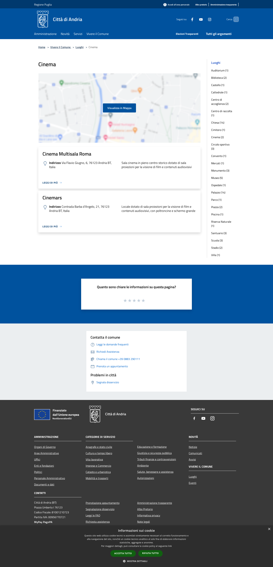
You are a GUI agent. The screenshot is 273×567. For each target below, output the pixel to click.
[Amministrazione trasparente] (223, 4)
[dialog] (136, 546)
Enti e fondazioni (44, 466)
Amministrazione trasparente (154, 503)
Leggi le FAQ (93, 515)
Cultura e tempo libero (99, 453)
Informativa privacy (148, 515)
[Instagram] (203, 19)
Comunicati (195, 453)
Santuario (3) (219, 233)
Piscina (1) (217, 214)
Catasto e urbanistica (98, 472)
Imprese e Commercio (98, 466)
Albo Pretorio (145, 509)
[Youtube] (195, 19)
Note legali (143, 522)
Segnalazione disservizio (100, 509)
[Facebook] (186, 19)
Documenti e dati (44, 484)
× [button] (269, 529)
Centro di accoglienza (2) (219, 102)
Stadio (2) (216, 248)
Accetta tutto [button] (123, 553)
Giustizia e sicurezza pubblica (154, 453)
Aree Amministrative (46, 453)
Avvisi (192, 459)
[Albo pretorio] (201, 4)
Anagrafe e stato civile (99, 447)
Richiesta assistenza (98, 522)
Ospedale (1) (218, 185)
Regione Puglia (43, 4)
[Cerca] (235, 19)
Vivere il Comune (60, 47)
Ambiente (143, 465)
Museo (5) (217, 178)
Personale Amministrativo (49, 478)
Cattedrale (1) (219, 92)
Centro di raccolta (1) (221, 113)
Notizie (193, 447)
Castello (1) (217, 85)
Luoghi (80, 47)
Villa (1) (215, 255)
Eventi (192, 483)
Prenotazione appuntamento (102, 503)
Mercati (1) (217, 163)
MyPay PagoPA (43, 522)
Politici (38, 472)
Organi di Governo (45, 447)
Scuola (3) (217, 240)
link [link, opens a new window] (170, 546)
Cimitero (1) (218, 130)
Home (41, 47)
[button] (136, 561)
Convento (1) (218, 156)
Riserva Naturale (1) (221, 224)
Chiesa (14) (217, 122)
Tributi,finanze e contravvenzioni (156, 459)
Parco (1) (216, 200)
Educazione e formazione (152, 447)
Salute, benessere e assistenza (155, 472)
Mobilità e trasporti (97, 478)
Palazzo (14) (218, 192)
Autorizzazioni (145, 478)
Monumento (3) (220, 170)
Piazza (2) (216, 207)
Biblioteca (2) (219, 78)
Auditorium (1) (219, 70)
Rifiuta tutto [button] (150, 553)
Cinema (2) (217, 137)
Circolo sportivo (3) (220, 146)
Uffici (37, 459)
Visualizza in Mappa (119, 108)
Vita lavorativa (94, 459)
